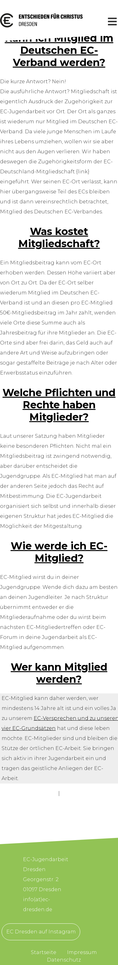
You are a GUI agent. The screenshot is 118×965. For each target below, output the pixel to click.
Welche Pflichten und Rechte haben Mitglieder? (59, 404)
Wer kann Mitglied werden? (59, 673)
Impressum (82, 952)
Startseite (43, 952)
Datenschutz (64, 960)
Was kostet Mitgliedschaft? (59, 237)
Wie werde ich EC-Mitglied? (59, 552)
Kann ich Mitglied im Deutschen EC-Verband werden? (59, 50)
